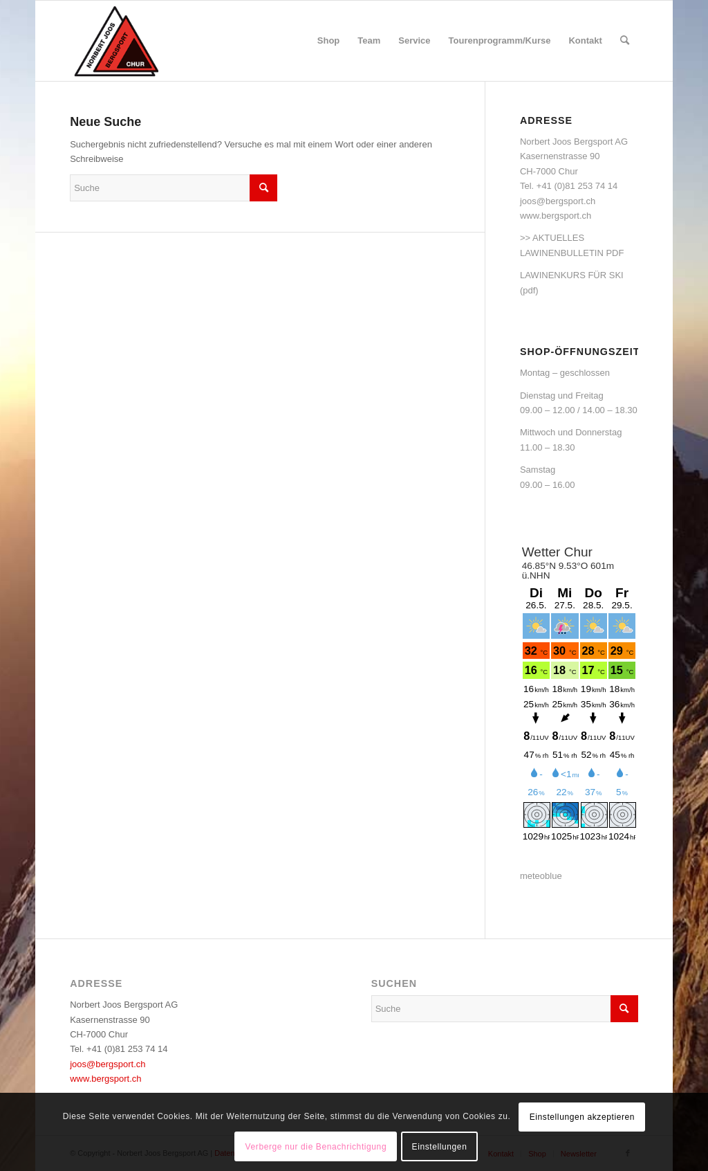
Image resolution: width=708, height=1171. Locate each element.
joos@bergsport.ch (557, 201)
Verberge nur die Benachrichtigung (316, 1147)
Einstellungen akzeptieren (582, 1117)
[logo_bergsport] (157, 41)
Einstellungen (439, 1147)
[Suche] (624, 41)
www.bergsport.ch (555, 215)
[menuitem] (328, 41)
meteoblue (541, 876)
